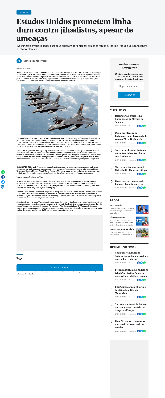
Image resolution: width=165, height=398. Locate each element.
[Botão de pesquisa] (14, 3)
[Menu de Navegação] (7, 3)
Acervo (64, 3)
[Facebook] (146, 4)
